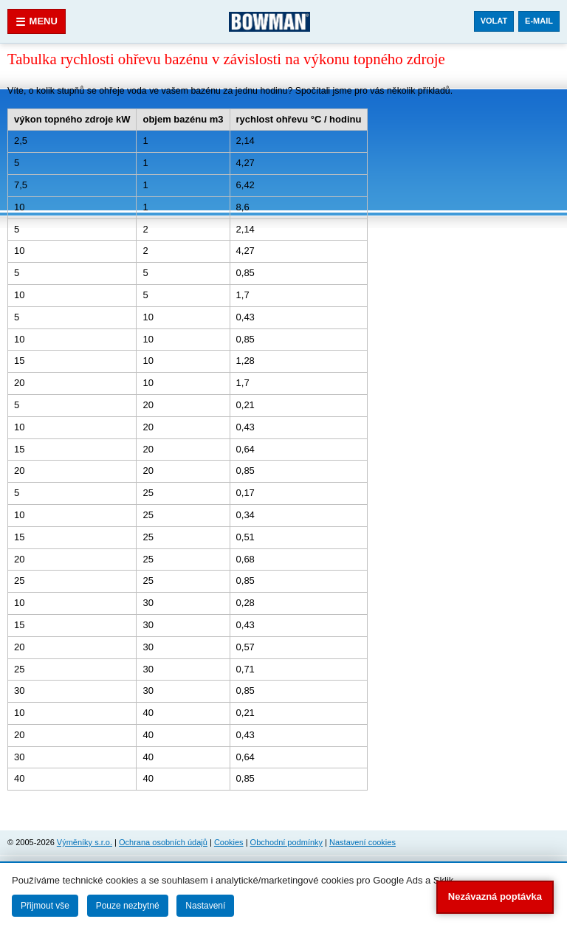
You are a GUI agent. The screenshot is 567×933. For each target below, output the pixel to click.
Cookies (229, 842)
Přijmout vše (45, 906)
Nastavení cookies (362, 842)
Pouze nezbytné (127, 906)
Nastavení (205, 906)
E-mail (539, 20)
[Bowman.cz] (269, 21)
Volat (494, 20)
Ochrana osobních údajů (163, 842)
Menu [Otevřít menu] (37, 22)
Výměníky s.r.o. (84, 842)
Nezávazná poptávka (495, 896)
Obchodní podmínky (286, 842)
